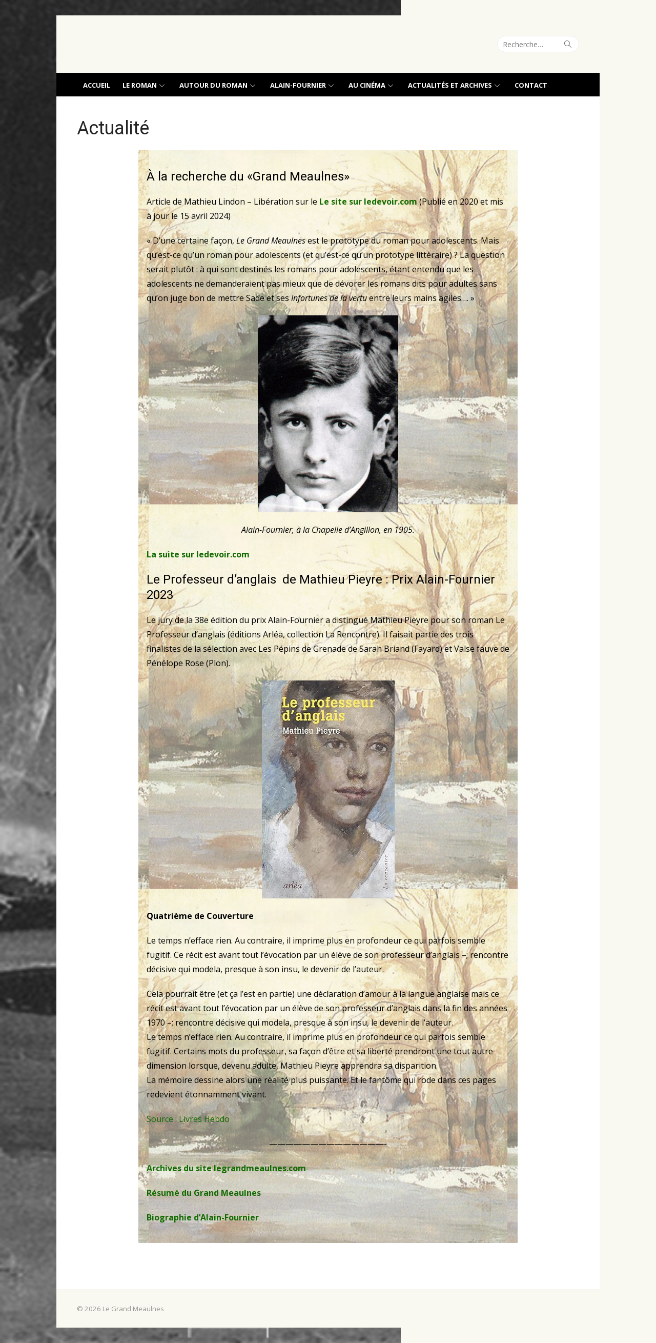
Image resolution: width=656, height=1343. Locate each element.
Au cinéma (366, 85)
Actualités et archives (450, 85)
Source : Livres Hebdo (188, 1119)
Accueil (96, 85)
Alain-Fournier (298, 85)
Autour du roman (213, 85)
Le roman (139, 85)
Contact (531, 85)
